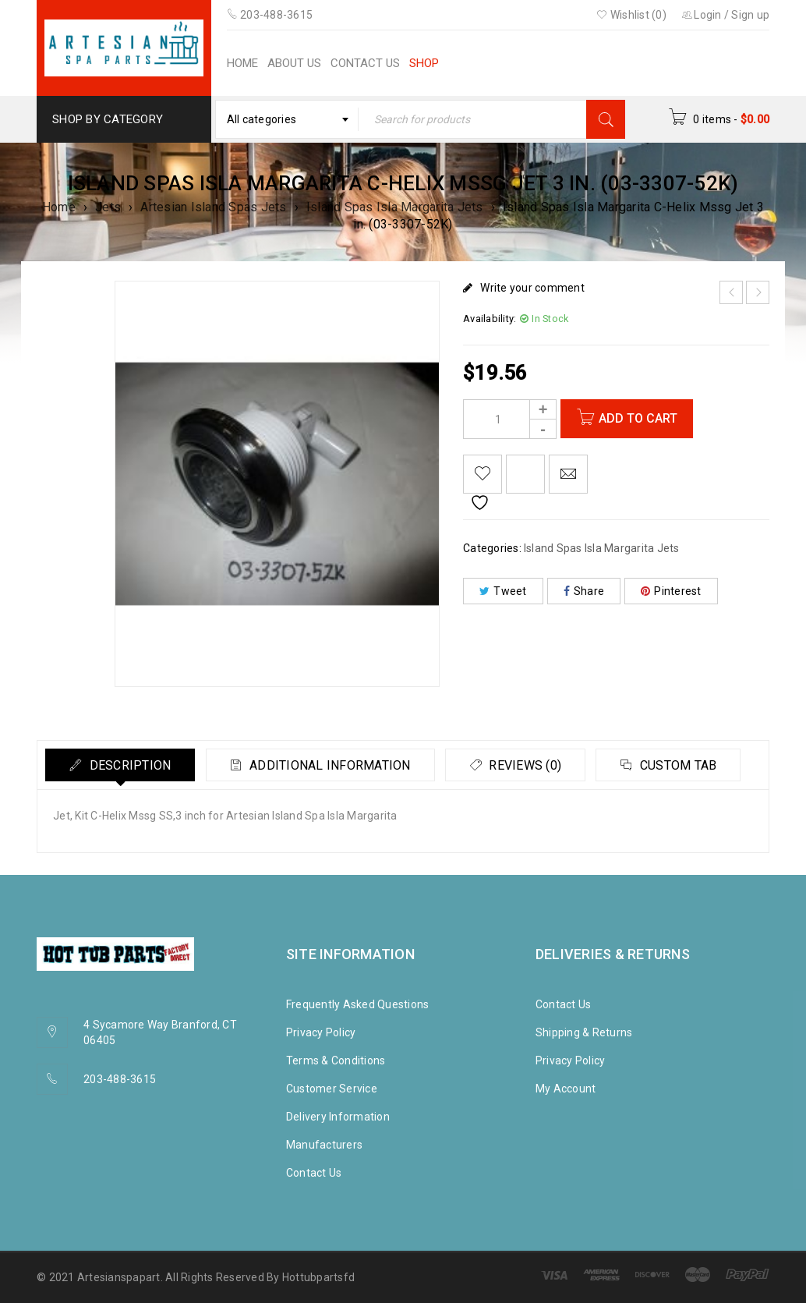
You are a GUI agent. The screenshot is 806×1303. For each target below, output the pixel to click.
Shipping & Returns (584, 1032)
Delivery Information (338, 1116)
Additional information (328, 765)
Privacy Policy (321, 1032)
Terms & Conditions (336, 1060)
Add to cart (638, 418)
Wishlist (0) (631, 15)
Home (59, 207)
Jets (108, 207)
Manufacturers (324, 1144)
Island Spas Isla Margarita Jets (394, 207)
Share (584, 591)
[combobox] (287, 119)
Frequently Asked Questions (358, 1004)
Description (128, 765)
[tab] (120, 765)
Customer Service (331, 1088)
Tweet (503, 591)
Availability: (489, 318)
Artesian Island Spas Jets (213, 207)
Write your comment (532, 287)
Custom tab (677, 765)
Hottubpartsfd (318, 1277)
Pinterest (671, 591)
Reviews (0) (523, 765)
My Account (566, 1088)
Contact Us (314, 1173)
